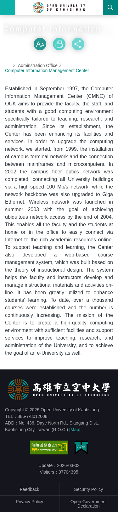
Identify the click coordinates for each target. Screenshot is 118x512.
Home (7, 65)
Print (59, 44)
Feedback (29, 489)
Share (78, 44)
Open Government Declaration (88, 504)
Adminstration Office (38, 65)
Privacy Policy (29, 501)
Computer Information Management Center (47, 70)
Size (40, 44)
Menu (7, 7)
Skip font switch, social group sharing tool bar (59, 31)
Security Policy (88, 489)
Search (110, 7)
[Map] (74, 429)
